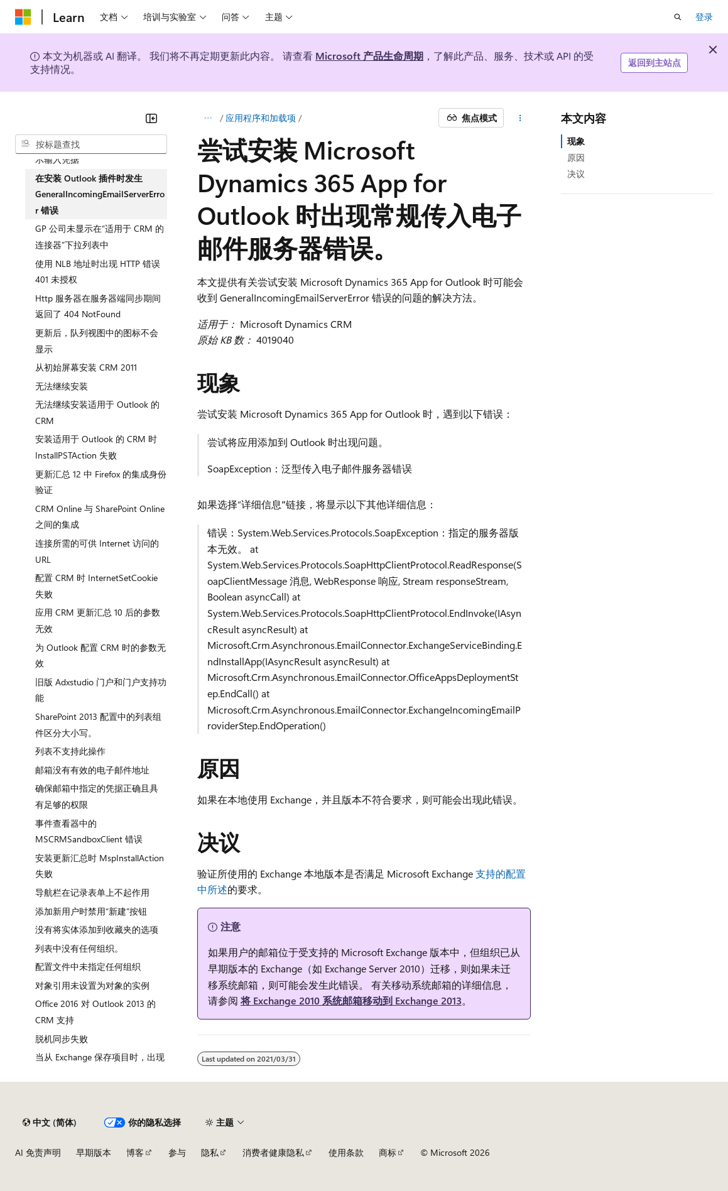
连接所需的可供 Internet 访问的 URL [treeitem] (97, 551)
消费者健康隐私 (273, 1152)
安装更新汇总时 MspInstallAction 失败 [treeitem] (99, 866)
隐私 (210, 1152)
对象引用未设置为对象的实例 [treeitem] (92, 985)
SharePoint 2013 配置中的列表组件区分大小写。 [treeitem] (98, 724)
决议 (576, 174)
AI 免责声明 (38, 1152)
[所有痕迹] (208, 118)
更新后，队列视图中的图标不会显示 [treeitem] (96, 341)
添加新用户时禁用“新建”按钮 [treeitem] (91, 911)
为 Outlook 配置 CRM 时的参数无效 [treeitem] (100, 655)
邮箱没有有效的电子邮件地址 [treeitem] (92, 770)
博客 (135, 1152)
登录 (704, 17)
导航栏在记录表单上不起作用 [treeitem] (92, 892)
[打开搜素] (677, 17)
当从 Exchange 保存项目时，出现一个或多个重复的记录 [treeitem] (100, 1065)
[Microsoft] (23, 17)
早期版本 (93, 1152)
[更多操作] (520, 118)
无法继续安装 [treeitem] (61, 386)
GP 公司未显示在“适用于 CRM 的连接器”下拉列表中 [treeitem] (99, 236)
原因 (576, 157)
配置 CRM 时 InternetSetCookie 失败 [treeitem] (96, 586)
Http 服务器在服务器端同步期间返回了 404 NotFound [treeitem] (98, 306)
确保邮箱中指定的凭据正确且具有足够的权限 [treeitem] (96, 796)
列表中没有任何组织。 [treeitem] (79, 948)
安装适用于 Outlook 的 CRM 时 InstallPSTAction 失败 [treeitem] (96, 447)
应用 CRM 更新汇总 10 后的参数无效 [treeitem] (97, 620)
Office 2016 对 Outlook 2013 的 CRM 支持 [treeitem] (95, 1012)
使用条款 (346, 1152)
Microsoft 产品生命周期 (369, 55)
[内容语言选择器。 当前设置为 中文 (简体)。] (49, 1122)
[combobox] (91, 144)
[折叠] (151, 118)
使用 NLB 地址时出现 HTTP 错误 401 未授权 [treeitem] (97, 272)
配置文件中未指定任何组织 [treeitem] (88, 966)
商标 (387, 1152)
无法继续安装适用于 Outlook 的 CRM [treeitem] (97, 412)
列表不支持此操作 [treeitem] (70, 751)
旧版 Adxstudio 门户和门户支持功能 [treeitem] (100, 690)
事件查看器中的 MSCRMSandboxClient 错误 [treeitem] (89, 831)
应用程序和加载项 (260, 118)
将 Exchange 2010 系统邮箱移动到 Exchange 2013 (351, 1000)
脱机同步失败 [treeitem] (61, 1039)
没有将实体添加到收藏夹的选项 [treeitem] (96, 929)
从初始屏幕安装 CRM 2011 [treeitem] (86, 367)
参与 (177, 1152)
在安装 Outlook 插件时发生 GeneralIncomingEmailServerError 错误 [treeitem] (100, 194)
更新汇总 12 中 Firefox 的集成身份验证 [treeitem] (100, 482)
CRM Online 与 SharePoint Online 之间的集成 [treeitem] (100, 517)
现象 (576, 141)
